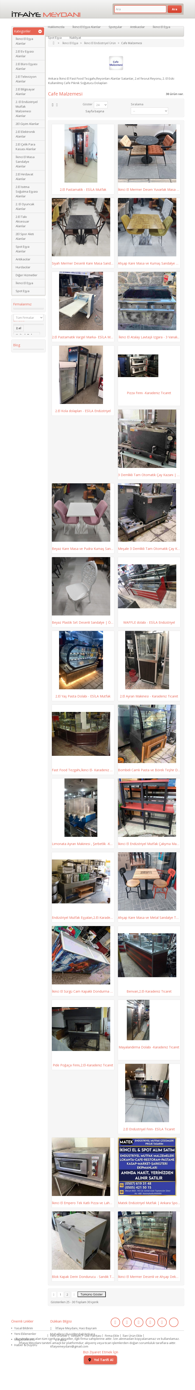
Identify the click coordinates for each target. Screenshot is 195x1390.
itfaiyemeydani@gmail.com (69, 1346)
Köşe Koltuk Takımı (25, 387)
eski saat (23, 439)
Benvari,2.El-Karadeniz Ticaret (149, 991)
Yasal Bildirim (23, 1328)
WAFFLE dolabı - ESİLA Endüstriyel (149, 622)
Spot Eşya (22, 291)
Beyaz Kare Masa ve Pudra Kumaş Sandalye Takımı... (83, 548)
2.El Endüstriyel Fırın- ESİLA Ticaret (149, 1129)
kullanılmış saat (28, 446)
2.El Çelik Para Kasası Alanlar (26, 146)
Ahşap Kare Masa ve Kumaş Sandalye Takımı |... (149, 263)
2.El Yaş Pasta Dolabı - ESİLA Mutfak (82, 696)
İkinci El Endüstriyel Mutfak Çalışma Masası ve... (149, 844)
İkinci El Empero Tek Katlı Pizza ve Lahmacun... (83, 1203)
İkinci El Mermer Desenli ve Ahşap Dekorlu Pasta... (149, 1276)
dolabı (21, 396)
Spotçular (115, 27)
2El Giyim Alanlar (27, 124)
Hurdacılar (23, 267)
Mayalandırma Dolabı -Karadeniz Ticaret (149, 1047)
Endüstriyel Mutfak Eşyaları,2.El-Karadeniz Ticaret (83, 917)
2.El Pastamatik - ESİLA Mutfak (83, 189)
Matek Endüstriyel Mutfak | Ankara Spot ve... (149, 1203)
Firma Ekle (112, 1357)
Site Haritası (92, 1357)
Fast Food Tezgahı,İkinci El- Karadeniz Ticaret (83, 770)
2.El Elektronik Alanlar (25, 134)
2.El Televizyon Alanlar (26, 78)
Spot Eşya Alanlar (22, 248)
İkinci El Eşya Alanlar (24, 41)
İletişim (76, 1357)
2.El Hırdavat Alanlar (24, 176)
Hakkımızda (56, 27)
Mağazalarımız (24, 1339)
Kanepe (22, 414)
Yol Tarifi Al (100, 1383)
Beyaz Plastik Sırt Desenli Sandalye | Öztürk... (83, 622)
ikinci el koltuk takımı (27, 465)
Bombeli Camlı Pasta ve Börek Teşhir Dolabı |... (149, 770)
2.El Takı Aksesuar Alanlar (22, 221)
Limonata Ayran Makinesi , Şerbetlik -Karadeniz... (83, 844)
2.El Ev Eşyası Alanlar (25, 53)
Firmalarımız (22, 304)
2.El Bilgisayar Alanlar (25, 91)
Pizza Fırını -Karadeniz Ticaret (149, 393)
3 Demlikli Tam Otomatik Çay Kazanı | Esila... (149, 475)
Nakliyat (75, 37)
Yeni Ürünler (58, 1357)
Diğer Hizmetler (26, 275)
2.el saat (22, 432)
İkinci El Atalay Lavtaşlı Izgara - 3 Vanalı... (149, 337)
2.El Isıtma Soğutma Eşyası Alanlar (27, 191)
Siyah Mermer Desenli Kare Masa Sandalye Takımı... (83, 263)
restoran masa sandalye (27, 405)
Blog (16, 481)
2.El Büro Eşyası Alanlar (26, 66)
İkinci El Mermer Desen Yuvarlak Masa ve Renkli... (149, 189)
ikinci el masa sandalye (26, 359)
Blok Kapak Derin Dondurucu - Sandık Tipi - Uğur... (83, 1276)
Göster (87, 104)
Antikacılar (23, 259)
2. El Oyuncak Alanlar (25, 206)
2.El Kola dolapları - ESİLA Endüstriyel (83, 411)
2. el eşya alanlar (22, 370)
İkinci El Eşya (24, 283)
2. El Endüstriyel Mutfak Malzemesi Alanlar (27, 109)
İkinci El (22, 378)
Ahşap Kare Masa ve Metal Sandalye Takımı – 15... (149, 917)
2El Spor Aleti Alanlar (25, 236)
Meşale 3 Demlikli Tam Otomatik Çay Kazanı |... (149, 548)
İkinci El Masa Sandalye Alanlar (25, 161)
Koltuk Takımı (27, 350)
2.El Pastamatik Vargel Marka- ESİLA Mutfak (83, 337)
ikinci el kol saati (24, 455)
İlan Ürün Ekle (132, 1357)
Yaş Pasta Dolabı (23, 423)
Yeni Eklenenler (25, 1334)
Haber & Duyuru (25, 1345)
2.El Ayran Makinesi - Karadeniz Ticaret (149, 696)
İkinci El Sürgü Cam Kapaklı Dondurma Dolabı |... (83, 991)
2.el (18, 343)
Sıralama (137, 104)
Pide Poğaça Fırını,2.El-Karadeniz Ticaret (83, 1065)
